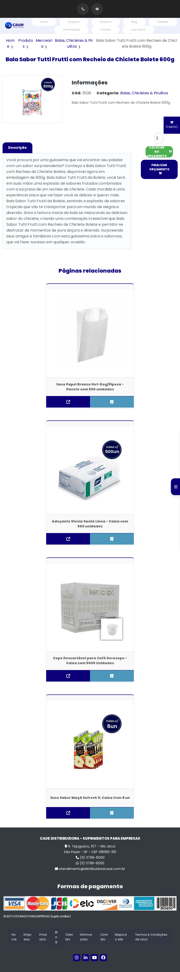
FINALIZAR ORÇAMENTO (159, 169)
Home (44, 22)
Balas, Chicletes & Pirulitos (144, 93)
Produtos (106, 22)
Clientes (162, 22)
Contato (105, 29)
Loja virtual (138, 29)
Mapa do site (121, 923)
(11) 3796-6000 (90, 843)
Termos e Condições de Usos (151, 923)
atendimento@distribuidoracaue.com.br (90, 854)
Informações (71, 29)
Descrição (17, 147)
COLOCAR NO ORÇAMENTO (159, 151)
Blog (134, 22)
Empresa (74, 22)
